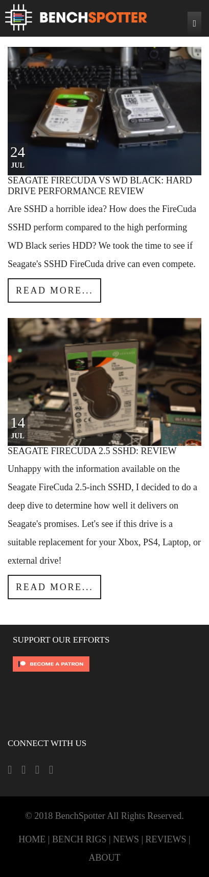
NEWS (126, 839)
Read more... (54, 290)
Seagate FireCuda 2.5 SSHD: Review (92, 451)
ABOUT (105, 858)
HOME (31, 839)
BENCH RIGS (79, 839)
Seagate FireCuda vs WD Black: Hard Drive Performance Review (100, 186)
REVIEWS (166, 839)
